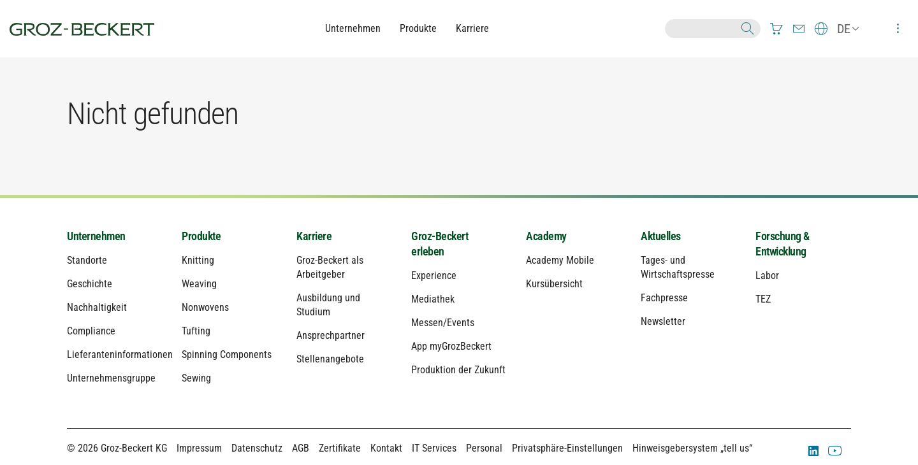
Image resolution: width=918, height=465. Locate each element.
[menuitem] (776, 28)
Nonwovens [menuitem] (205, 307)
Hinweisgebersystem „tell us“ (692, 448)
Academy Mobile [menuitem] (560, 260)
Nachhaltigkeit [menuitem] (97, 307)
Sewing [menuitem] (196, 378)
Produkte (418, 28)
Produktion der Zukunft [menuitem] (458, 370)
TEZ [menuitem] (763, 299)
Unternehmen (353, 28)
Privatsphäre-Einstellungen (567, 448)
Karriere (472, 28)
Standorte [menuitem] (87, 260)
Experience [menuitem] (433, 275)
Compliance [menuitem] (91, 331)
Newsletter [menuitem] (663, 321)
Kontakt (386, 448)
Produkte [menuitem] (201, 236)
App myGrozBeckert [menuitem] (451, 346)
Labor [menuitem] (767, 275)
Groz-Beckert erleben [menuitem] (439, 243)
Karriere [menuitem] (314, 236)
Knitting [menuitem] (198, 260)
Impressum (199, 448)
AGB (300, 448)
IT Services (434, 448)
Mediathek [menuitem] (433, 299)
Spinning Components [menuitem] (227, 354)
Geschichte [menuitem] (89, 284)
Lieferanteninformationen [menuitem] (115, 354)
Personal (484, 448)
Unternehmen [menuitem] (96, 236)
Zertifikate (340, 448)
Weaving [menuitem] (199, 284)
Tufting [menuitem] (196, 331)
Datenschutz (256, 448)
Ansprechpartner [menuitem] (330, 335)
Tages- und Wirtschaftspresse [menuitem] (678, 267)
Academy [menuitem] (546, 236)
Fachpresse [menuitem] (664, 298)
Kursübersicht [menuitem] (554, 284)
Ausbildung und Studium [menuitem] (328, 305)
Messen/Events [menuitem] (442, 323)
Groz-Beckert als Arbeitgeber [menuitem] (329, 267)
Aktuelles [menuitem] (661, 236)
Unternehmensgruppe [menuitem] (111, 378)
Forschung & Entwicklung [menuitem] (782, 243)
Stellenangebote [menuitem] (330, 359)
